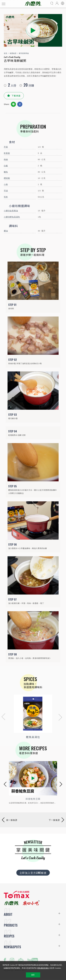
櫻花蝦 (7, 178)
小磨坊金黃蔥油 (11, 211)
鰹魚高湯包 (33, 737)
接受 (33, 975)
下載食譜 (16, 95)
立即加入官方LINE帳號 (33, 873)
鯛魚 (6, 172)
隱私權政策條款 (43, 968)
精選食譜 (13, 53)
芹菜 (6, 147)
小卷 (6, 184)
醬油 (6, 231)
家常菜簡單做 (24, 53)
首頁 (5, 53)
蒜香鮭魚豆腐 (33, 798)
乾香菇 (7, 153)
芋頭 (6, 191)
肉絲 (6, 159)
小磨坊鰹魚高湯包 (12, 217)
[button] (2, 717)
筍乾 (6, 197)
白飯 (6, 166)
